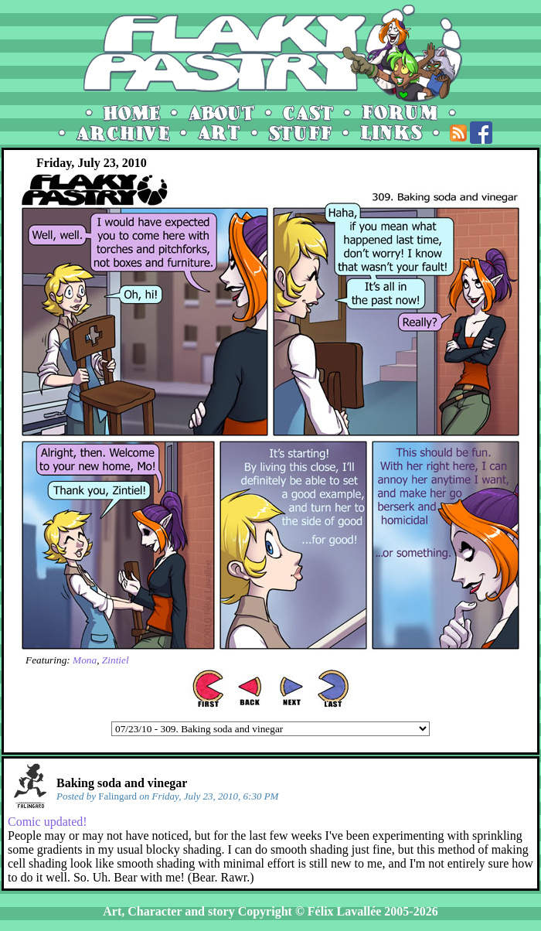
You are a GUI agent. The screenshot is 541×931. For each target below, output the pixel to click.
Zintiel (115, 660)
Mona (85, 660)
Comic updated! (47, 821)
